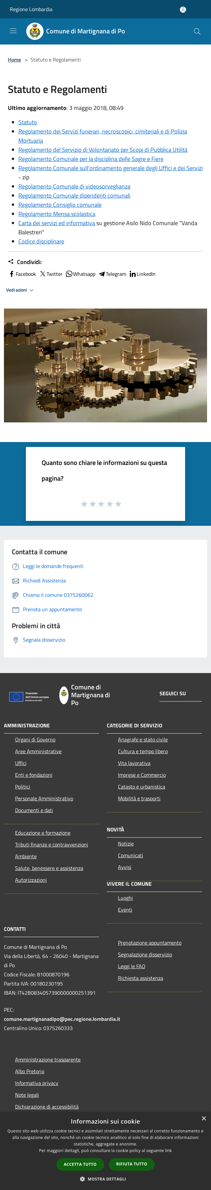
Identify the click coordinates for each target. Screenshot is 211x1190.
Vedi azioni (21, 290)
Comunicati (130, 855)
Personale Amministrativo (44, 798)
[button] (105, 1179)
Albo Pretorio (29, 1071)
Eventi (125, 910)
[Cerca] (197, 31)
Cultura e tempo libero (143, 751)
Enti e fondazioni (33, 775)
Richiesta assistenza (140, 978)
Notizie (126, 843)
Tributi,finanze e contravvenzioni (51, 844)
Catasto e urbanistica (141, 786)
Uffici (21, 763)
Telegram (112, 274)
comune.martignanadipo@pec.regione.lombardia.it (62, 1019)
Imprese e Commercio (142, 775)
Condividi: (25, 262)
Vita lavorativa (134, 763)
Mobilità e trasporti (139, 798)
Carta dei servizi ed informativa (56, 223)
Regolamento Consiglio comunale (60, 204)
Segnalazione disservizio (145, 954)
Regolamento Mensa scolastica (56, 213)
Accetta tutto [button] (80, 1164)
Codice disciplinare (41, 241)
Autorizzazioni (31, 880)
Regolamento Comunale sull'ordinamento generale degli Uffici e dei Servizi (110, 168)
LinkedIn (142, 274)
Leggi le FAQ (131, 966)
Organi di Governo (35, 739)
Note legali (27, 1095)
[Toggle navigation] (13, 31)
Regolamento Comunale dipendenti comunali (74, 195)
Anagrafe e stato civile (143, 739)
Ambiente (26, 856)
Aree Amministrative (38, 751)
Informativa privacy (36, 1083)
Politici (22, 786)
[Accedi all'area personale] (183, 10)
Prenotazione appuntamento (150, 943)
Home (14, 59)
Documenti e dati (34, 810)
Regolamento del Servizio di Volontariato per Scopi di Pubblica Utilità (102, 149)
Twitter (51, 274)
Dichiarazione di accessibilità (47, 1106)
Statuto (27, 122)
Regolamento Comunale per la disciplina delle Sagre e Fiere (90, 158)
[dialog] (105, 1151)
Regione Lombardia (31, 9)
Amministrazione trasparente (48, 1059)
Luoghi (125, 898)
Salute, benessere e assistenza (49, 868)
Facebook (22, 274)
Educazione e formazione (42, 833)
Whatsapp (80, 274)
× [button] (203, 1118)
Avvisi (124, 867)
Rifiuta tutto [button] (131, 1164)
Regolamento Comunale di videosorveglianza (74, 186)
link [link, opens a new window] (168, 1150)
